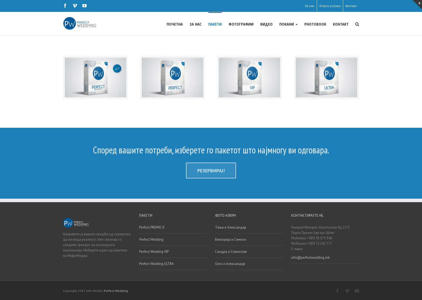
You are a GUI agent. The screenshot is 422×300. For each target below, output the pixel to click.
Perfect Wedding (151, 239)
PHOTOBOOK (315, 24)
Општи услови (330, 6)
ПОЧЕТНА (175, 24)
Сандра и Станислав (231, 251)
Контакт (351, 6)
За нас (310, 6)
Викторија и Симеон (230, 239)
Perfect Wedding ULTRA (156, 263)
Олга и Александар (230, 263)
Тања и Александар (230, 227)
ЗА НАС (195, 24)
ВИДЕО (266, 24)
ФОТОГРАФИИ (241, 24)
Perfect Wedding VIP (154, 251)
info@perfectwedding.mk (310, 257)
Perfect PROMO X (151, 227)
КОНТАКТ (341, 24)
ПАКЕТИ (215, 24)
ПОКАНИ (288, 24)
